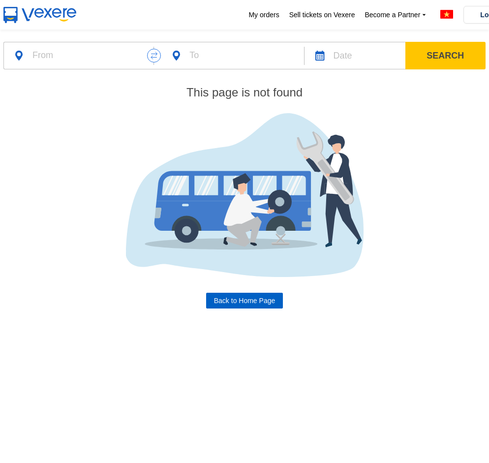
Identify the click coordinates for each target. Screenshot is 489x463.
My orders (263, 15)
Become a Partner (396, 15)
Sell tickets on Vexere (322, 15)
